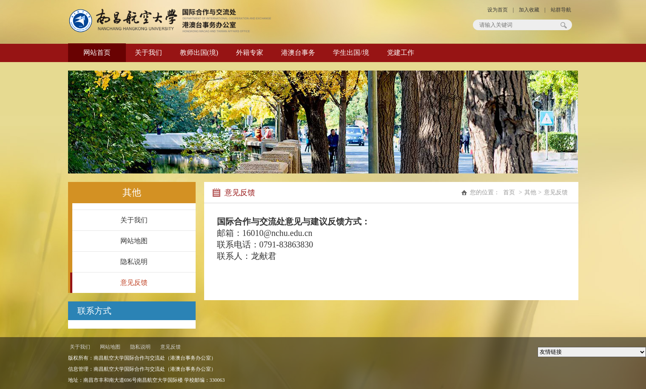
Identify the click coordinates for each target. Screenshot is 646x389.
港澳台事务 (298, 52)
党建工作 (400, 52)
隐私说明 (134, 261)
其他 (530, 192)
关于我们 (148, 52)
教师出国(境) (199, 52)
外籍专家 (249, 52)
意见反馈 (134, 282)
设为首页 (497, 10)
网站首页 (97, 52)
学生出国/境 (351, 52)
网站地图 (134, 240)
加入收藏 (529, 10)
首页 (509, 192)
